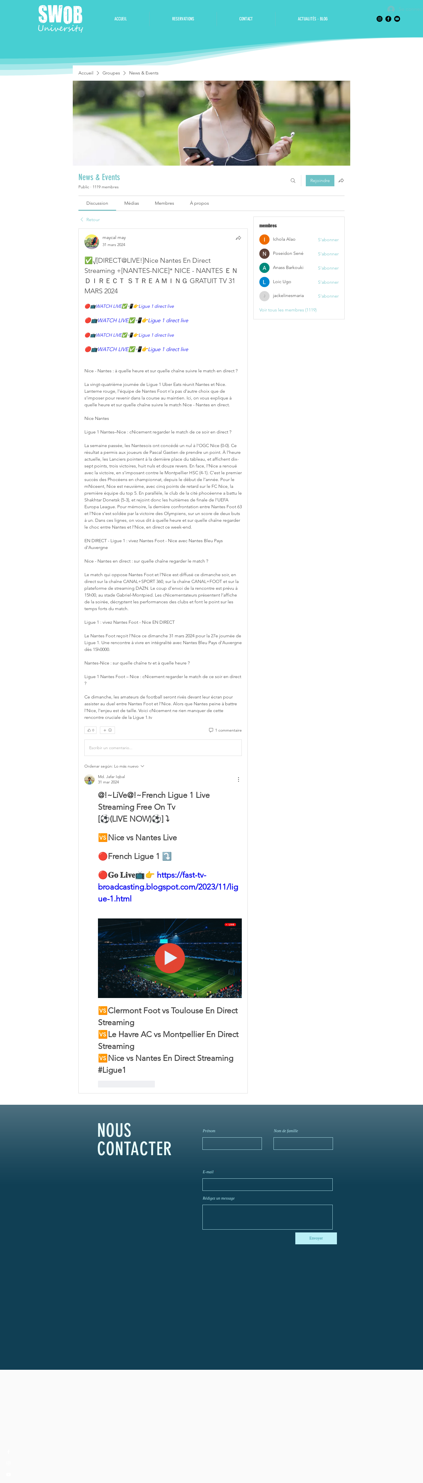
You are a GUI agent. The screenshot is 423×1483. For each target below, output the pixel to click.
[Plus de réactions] (107, 730)
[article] (163, 660)
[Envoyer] (316, 1238)
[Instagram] (380, 19)
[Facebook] (388, 19)
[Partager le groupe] (341, 180)
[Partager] (238, 237)
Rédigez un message (219, 1198)
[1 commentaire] (225, 730)
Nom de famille (286, 1131)
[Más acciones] (238, 779)
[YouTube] (397, 19)
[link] (97, 203)
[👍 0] (90, 730)
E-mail (208, 1172)
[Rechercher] (293, 180)
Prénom (209, 1131)
